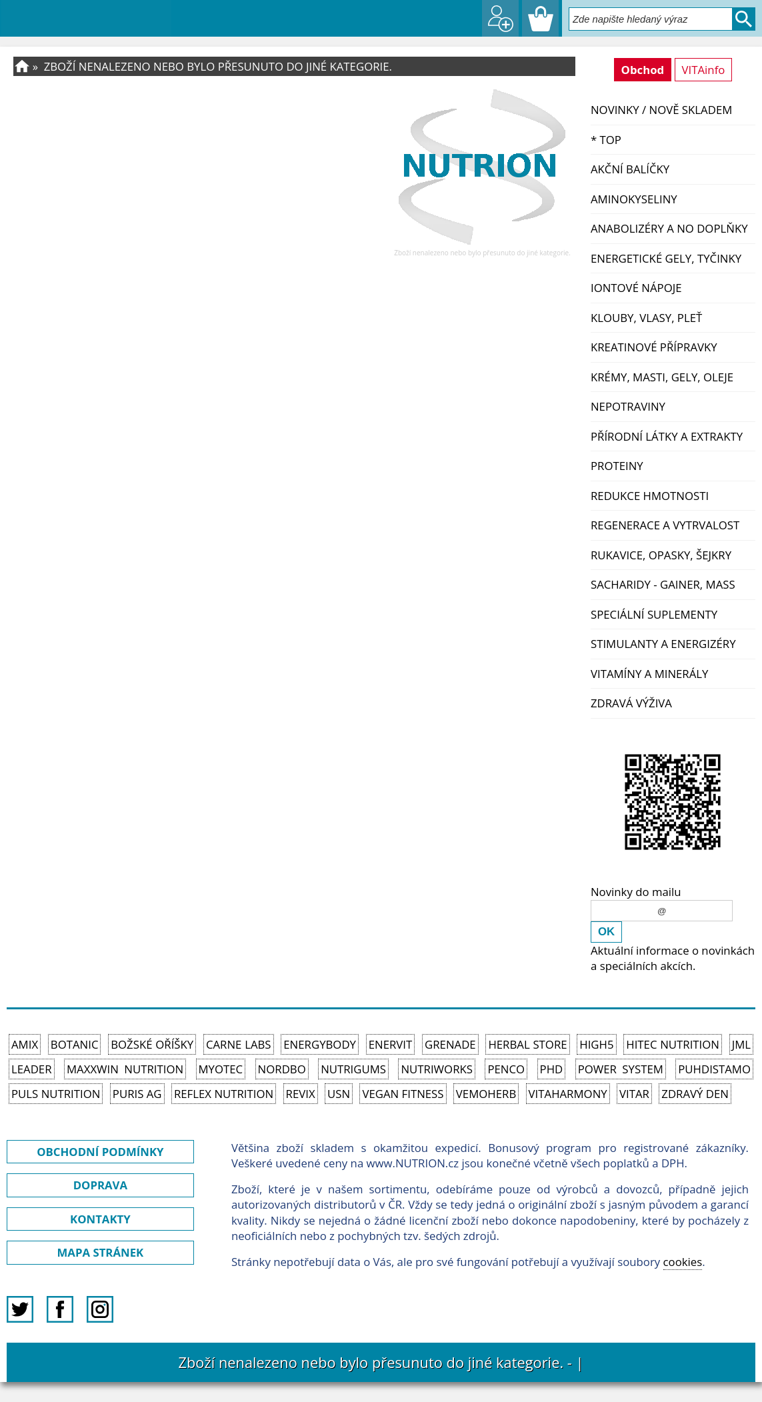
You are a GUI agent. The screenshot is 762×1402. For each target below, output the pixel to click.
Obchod (643, 69)
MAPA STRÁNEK (100, 1252)
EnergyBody (319, 1044)
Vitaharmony (568, 1093)
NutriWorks (437, 1069)
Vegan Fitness (402, 1093)
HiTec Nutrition (672, 1044)
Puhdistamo (714, 1069)
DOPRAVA (100, 1185)
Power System (620, 1069)
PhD (551, 1069)
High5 (596, 1044)
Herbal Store (527, 1044)
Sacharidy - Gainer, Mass (663, 584)
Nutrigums (353, 1069)
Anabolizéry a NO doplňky (669, 228)
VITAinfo (703, 69)
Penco (506, 1069)
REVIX (300, 1093)
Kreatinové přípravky (654, 347)
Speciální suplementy (654, 614)
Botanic (75, 1044)
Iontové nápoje (636, 287)
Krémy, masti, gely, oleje (662, 377)
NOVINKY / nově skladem (661, 109)
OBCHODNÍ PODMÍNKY (100, 1151)
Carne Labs (238, 1044)
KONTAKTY (100, 1219)
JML (741, 1044)
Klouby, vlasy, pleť (646, 317)
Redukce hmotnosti (650, 495)
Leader (31, 1069)
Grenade (450, 1044)
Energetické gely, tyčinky (666, 258)
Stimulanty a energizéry (663, 643)
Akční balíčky (630, 169)
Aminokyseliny (634, 199)
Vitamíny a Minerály (650, 673)
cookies (683, 1261)
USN (338, 1093)
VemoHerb (486, 1093)
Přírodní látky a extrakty (667, 436)
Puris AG (137, 1093)
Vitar (634, 1093)
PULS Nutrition (55, 1093)
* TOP (606, 139)
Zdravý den (695, 1093)
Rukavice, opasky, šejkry (661, 555)
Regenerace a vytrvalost (665, 525)
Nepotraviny (628, 406)
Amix (24, 1044)
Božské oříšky (152, 1044)
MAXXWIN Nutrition (125, 1069)
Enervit (391, 1044)
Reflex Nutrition (223, 1093)
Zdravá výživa (631, 703)
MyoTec (221, 1069)
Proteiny (617, 465)
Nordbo (282, 1069)
